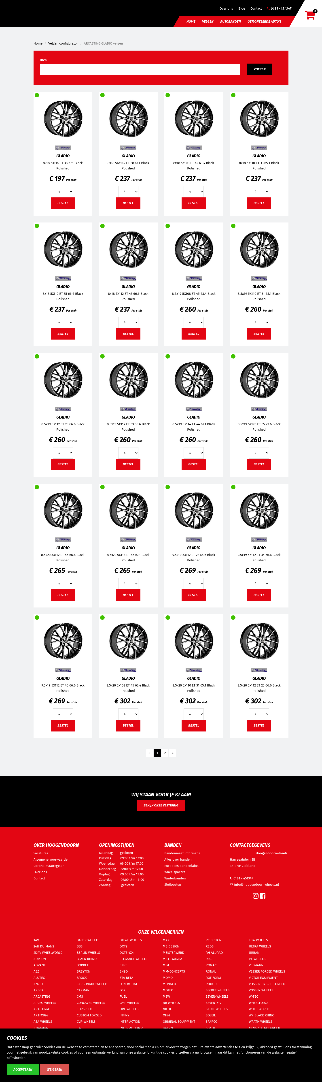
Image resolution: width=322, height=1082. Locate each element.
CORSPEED (84, 1009)
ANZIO (38, 984)
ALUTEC (39, 978)
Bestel (62, 203)
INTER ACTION (130, 1022)
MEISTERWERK (173, 953)
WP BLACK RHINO (261, 1015)
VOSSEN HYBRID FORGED (267, 984)
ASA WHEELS (43, 1022)
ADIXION (40, 959)
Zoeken (260, 69)
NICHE (167, 1009)
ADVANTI (40, 965)
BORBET (83, 965)
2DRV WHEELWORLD (48, 953)
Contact (256, 8)
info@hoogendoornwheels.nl (254, 885)
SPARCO (211, 1022)
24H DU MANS (44, 946)
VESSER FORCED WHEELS (267, 971)
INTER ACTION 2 (131, 1028)
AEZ (36, 971)
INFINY (124, 1015)
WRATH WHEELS (260, 1022)
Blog (241, 8)
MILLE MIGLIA (172, 959)
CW (79, 1028)
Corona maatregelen (49, 866)
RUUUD (211, 984)
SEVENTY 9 (213, 1003)
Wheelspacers (174, 872)
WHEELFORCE (258, 1003)
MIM (166, 965)
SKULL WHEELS (217, 1009)
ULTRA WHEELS (260, 946)
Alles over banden (178, 859)
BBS (80, 946)
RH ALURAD (214, 953)
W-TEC (253, 996)
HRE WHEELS (129, 1009)
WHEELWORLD (259, 1009)
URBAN (254, 953)
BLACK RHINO (87, 959)
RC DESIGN (213, 940)
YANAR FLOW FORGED (264, 1028)
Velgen (208, 21)
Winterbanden (175, 878)
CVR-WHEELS (86, 1022)
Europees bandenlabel (181, 866)
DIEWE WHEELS (131, 940)
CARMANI (83, 990)
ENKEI (124, 965)
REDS (210, 946)
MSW (166, 996)
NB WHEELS (171, 1003)
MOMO (168, 978)
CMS (80, 996)
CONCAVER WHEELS (91, 1003)
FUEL (123, 996)
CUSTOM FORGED (89, 1015)
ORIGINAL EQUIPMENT (179, 1022)
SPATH (210, 1028)
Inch (43, 60)
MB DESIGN (171, 946)
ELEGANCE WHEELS (133, 959)
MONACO (169, 984)
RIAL (209, 959)
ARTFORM (41, 1015)
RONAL (211, 971)
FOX (122, 990)
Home (190, 21)
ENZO (124, 971)
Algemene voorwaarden (52, 859)
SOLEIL (211, 1015)
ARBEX (38, 990)
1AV (36, 940)
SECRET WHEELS (217, 990)
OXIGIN (168, 1028)
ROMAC (211, 965)
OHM (166, 1015)
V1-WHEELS (257, 959)
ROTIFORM (213, 978)
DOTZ (123, 946)
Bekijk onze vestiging (161, 805)
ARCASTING (42, 996)
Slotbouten (172, 885)
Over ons (226, 8)
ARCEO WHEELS (45, 1003)
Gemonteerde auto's (264, 21)
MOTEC (168, 990)
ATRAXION (41, 1028)
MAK (166, 940)
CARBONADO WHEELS (92, 984)
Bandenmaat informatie (182, 853)
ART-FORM (41, 1009)
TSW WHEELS (258, 940)
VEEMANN (256, 965)
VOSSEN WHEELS (261, 990)
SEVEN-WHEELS (217, 996)
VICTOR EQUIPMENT (263, 978)
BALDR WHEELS (88, 940)
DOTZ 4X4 (127, 953)
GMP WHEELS (129, 1003)
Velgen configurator (63, 43)
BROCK (82, 978)
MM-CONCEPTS (174, 971)
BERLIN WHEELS (88, 953)
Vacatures (41, 853)
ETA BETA (126, 978)
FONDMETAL (129, 984)
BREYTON (83, 971)
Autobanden (230, 21)
